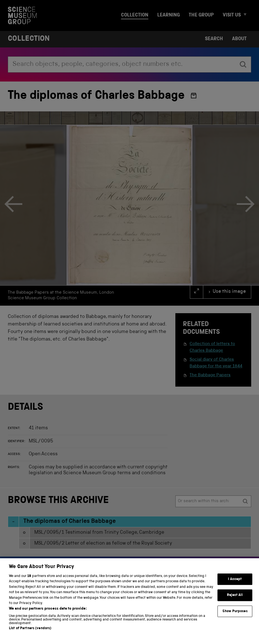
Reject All (235, 601)
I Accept (235, 584)
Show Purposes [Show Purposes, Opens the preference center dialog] (235, 617)
